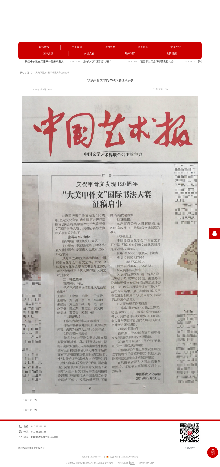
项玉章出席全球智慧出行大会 (157, 61)
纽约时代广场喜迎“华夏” (97, 61)
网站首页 (24, 72)
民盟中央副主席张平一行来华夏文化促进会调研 (46, 61)
